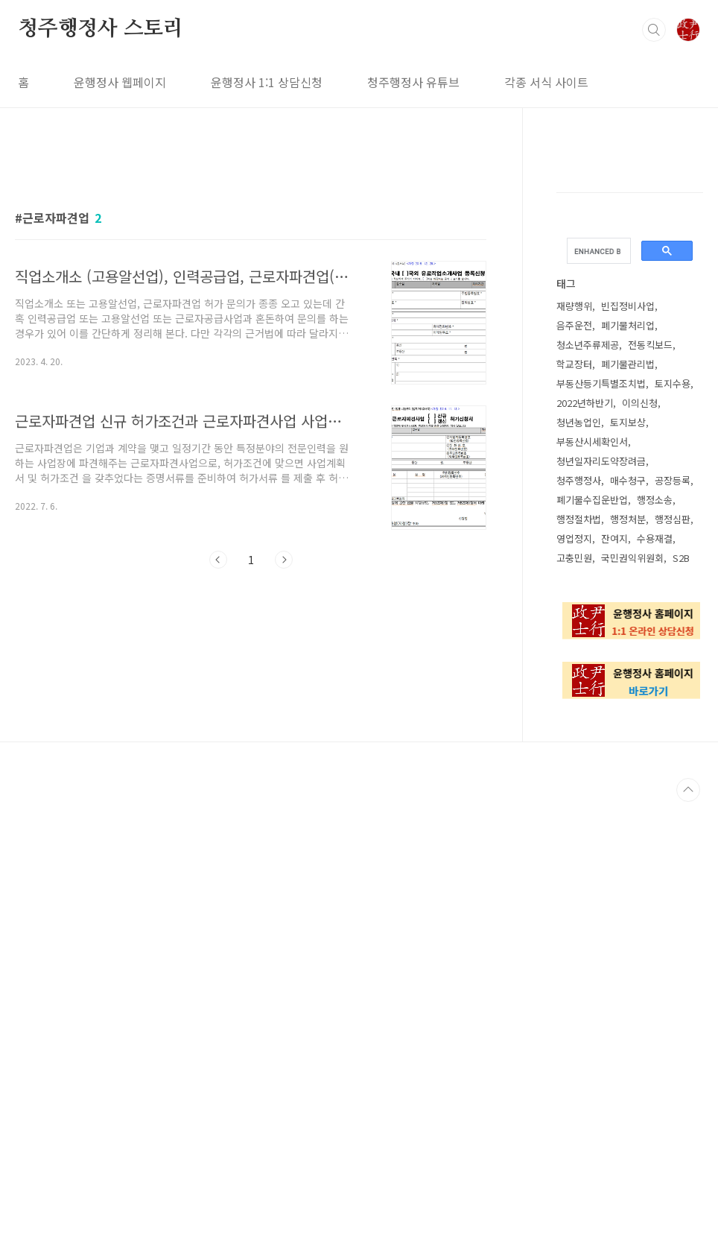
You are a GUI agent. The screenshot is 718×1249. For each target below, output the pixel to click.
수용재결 (655, 538)
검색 (654, 30)
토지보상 (628, 422)
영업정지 (574, 538)
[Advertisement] (250, 288)
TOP (688, 1237)
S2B (681, 558)
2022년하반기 (584, 403)
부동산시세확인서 (592, 441)
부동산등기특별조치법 (601, 383)
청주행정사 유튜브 (413, 82)
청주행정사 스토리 (100, 29)
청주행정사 (578, 480)
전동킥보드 (650, 345)
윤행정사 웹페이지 (120, 82)
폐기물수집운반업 (592, 500)
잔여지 (614, 538)
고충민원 (574, 558)
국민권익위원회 (632, 558)
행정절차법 (578, 519)
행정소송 (655, 500)
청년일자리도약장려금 (601, 461)
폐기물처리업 (628, 325)
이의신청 (640, 403)
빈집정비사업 (628, 306)
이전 (218, 768)
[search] (597, 251)
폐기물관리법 (628, 364)
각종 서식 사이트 (546, 82)
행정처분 (628, 519)
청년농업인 (578, 422)
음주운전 (574, 325)
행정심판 (672, 519)
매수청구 (628, 480)
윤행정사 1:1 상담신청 (267, 82)
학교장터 (574, 364)
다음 (284, 768)
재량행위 (574, 306)
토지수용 (672, 383)
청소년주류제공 (587, 345)
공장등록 (672, 480)
